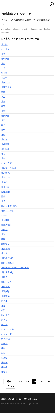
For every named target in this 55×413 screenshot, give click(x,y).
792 (48, 381)
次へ (10, 386)
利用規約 (4, 399)
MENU (3, 4)
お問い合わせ (32, 399)
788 (20, 381)
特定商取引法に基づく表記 (17, 399)
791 (41, 381)
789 (27, 381)
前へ (9, 381)
